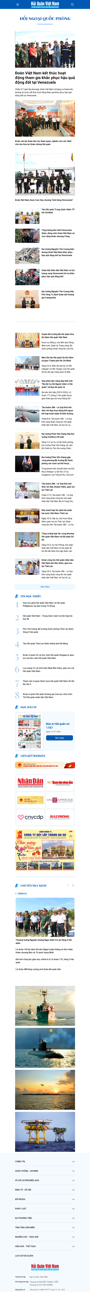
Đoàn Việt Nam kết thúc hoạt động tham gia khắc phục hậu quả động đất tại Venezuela (45, 78)
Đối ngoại (20, 1186)
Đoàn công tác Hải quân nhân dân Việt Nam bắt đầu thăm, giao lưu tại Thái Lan (58, 563)
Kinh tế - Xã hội (23, 1176)
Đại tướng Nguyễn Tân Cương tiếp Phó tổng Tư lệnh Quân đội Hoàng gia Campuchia (58, 294)
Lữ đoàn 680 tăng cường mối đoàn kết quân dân (38, 956)
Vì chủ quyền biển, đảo (27, 1167)
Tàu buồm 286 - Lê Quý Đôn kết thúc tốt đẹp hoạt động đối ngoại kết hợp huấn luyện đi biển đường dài (57, 410)
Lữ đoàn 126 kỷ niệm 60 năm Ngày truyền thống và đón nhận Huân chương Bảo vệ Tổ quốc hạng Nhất (44, 937)
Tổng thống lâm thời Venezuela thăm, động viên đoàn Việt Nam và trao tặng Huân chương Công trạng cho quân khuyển (58, 233)
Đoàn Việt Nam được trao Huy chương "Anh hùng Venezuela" (44, 200)
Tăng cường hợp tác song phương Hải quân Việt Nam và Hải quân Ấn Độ (58, 536)
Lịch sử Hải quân (24, 1242)
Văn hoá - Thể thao (25, 1233)
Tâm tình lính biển (25, 1214)
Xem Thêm (45, 587)
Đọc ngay (59, 724)
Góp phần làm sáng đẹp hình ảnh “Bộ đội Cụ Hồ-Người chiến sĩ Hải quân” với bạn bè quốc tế (57, 384)
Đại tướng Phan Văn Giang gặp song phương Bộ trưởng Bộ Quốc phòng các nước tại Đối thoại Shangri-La (57, 460)
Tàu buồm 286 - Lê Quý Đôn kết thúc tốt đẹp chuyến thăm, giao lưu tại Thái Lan (58, 486)
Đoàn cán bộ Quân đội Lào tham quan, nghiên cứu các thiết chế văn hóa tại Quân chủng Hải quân (43, 143)
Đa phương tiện (23, 1205)
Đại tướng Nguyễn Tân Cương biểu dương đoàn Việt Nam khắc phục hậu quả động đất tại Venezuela (58, 252)
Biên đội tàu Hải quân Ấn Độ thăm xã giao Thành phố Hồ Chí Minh (57, 359)
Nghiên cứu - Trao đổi (26, 1223)
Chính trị (22, 880)
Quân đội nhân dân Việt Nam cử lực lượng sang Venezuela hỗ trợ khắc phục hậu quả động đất (58, 273)
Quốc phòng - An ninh (26, 1157)
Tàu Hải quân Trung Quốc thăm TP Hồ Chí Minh (58, 211)
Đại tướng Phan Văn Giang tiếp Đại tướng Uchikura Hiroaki (58, 435)
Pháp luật (20, 1195)
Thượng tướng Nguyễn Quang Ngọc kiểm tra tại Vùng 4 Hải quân (44, 928)
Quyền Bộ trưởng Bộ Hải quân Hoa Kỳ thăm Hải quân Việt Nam (58, 336)
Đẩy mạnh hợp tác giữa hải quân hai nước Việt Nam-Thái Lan (57, 512)
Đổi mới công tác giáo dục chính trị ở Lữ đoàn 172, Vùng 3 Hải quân (45, 947)
